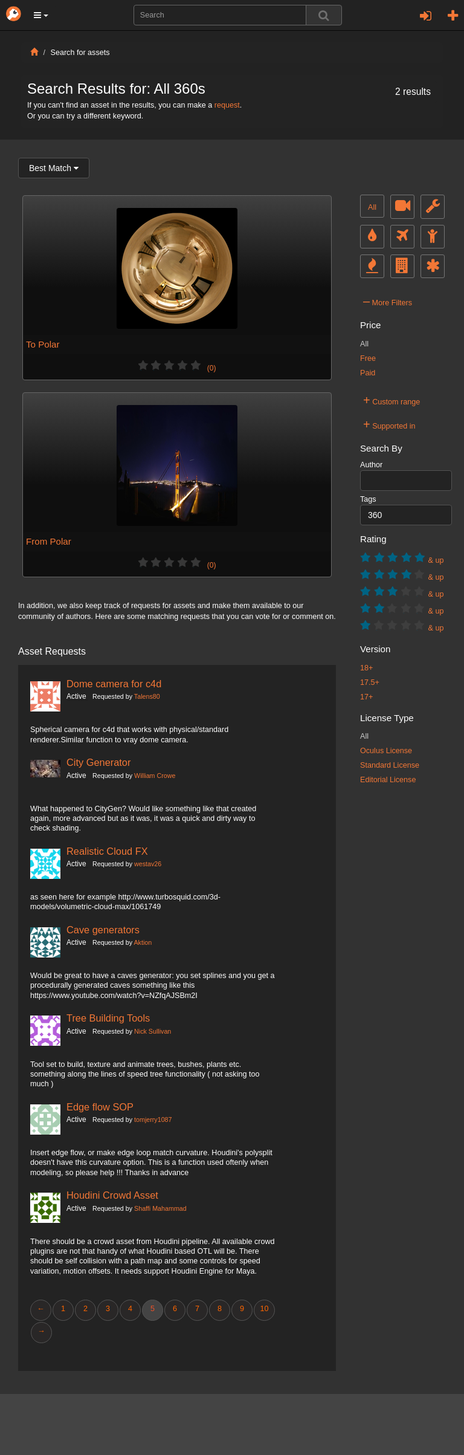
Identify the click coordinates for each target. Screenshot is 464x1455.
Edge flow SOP (100, 1106)
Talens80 (147, 696)
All (372, 207)
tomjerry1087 (153, 1119)
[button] (41, 15)
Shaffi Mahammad (160, 1208)
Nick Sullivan (152, 1031)
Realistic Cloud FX (107, 851)
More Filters (387, 301)
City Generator (98, 762)
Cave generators (103, 929)
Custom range (391, 400)
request (227, 105)
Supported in (389, 424)
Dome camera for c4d (113, 683)
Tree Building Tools (108, 1018)
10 (264, 1308)
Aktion (143, 942)
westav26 (147, 863)
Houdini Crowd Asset (112, 1195)
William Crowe (154, 775)
